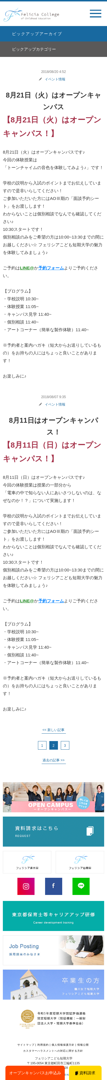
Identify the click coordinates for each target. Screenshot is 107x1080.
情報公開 (83, 1044)
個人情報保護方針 (63, 1044)
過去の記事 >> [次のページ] (53, 760)
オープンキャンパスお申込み (35, 1073)
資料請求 (85, 1073)
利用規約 (43, 1044)
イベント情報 (55, 79)
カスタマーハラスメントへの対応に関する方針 (53, 1050)
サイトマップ (26, 1044)
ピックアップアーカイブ (37, 33)
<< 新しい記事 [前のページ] (53, 730)
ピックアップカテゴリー (34, 49)
